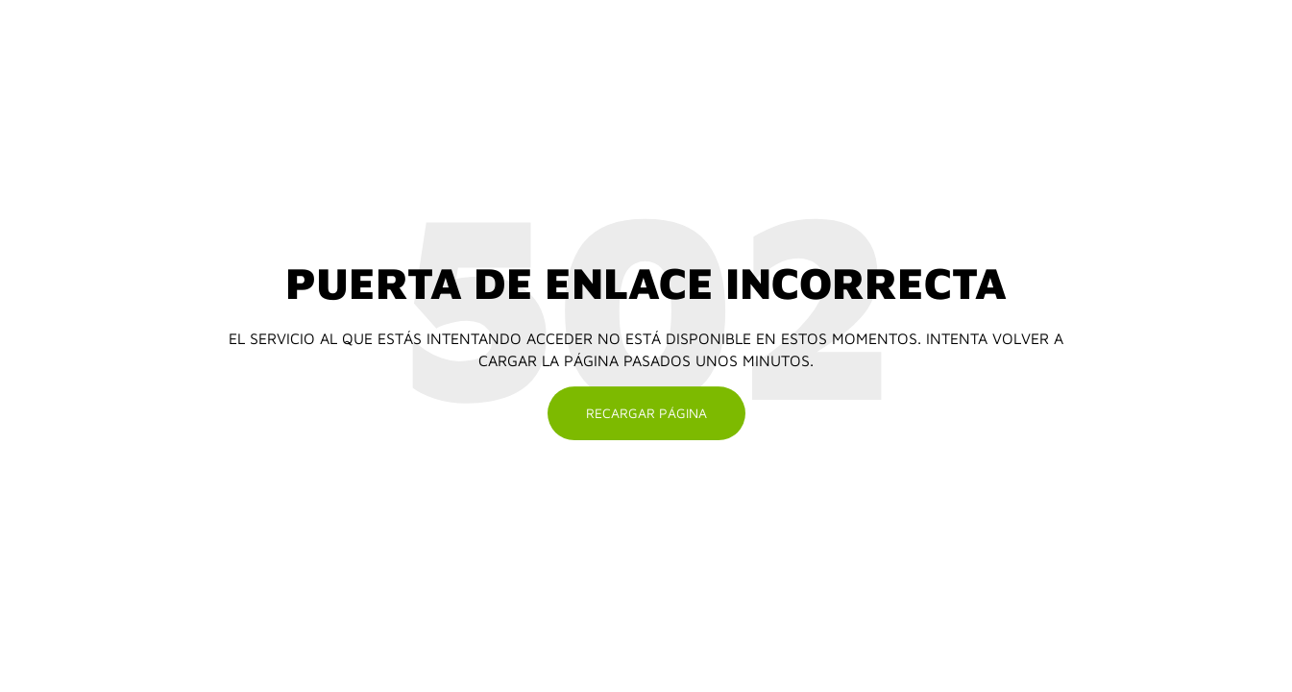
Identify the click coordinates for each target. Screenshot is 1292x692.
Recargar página (646, 413)
